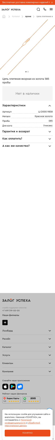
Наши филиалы (10, 315)
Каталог (16, 16)
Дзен (5, 322)
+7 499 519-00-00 (11, 311)
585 (51, 121)
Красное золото (44, 116)
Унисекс (48, 125)
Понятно (27, 433)
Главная (4, 16)
